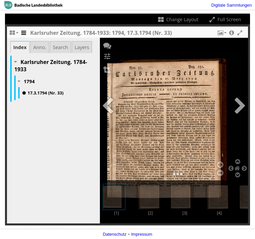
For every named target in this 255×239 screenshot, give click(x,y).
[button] (221, 34)
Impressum (141, 234)
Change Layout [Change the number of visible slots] (178, 19)
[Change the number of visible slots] (14, 34)
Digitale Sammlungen (231, 5)
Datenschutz (115, 234)
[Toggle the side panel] (23, 34)
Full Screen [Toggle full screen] (224, 19)
